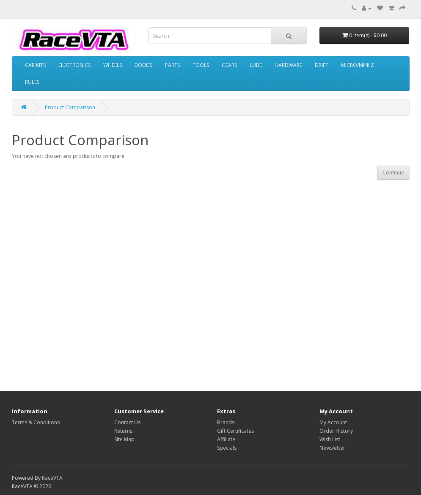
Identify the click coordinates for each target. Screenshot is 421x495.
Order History (336, 430)
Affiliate (226, 439)
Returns (123, 430)
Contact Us (127, 422)
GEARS (229, 65)
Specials (227, 447)
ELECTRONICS (74, 65)
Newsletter (332, 447)
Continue (393, 172)
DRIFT (321, 65)
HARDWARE (288, 65)
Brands (225, 422)
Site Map (124, 439)
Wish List (329, 439)
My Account (333, 422)
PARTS (172, 65)
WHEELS (112, 65)
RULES (32, 82)
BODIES (143, 65)
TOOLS (201, 65)
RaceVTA (52, 477)
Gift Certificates (235, 430)
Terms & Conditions (36, 422)
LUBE (256, 65)
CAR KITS (35, 65)
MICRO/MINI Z (357, 65)
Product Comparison (70, 107)
